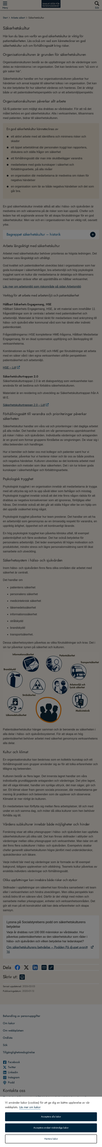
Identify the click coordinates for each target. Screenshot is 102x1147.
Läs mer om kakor (30, 1107)
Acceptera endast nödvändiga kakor (51, 1127)
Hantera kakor (51, 1138)
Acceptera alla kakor (51, 1116)
